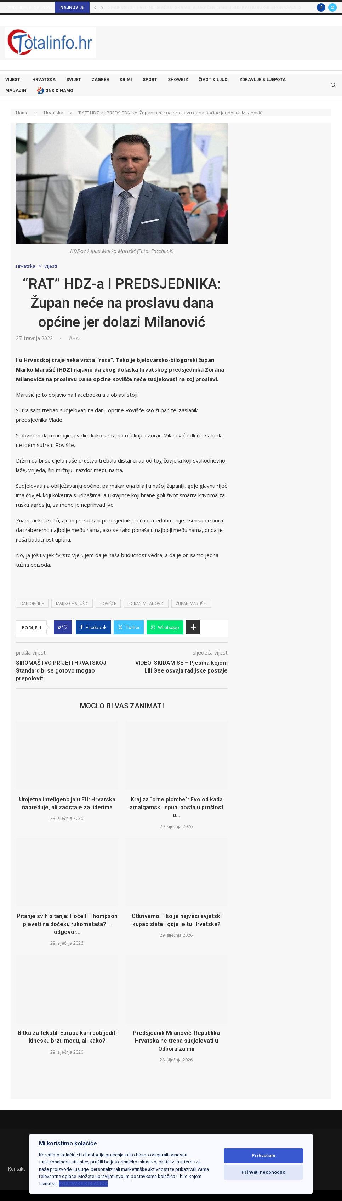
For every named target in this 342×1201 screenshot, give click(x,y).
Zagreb (100, 79)
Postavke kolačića (83, 1183)
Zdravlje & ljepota (262, 79)
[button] (95, 7)
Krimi (126, 79)
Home (22, 112)
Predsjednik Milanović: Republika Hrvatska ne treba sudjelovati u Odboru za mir (176, 1041)
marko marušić (72, 603)
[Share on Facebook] (93, 627)
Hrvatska (44, 79)
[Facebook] (321, 7)
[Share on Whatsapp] (165, 627)
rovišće (108, 603)
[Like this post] (64, 627)
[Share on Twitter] (129, 627)
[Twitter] (332, 7)
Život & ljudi (214, 79)
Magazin (15, 90)
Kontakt (16, 1169)
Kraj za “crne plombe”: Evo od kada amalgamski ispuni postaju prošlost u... (176, 807)
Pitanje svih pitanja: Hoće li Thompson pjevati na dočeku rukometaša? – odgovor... (67, 924)
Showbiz (178, 79)
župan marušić (191, 603)
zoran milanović (146, 603)
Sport (150, 79)
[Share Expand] (193, 627)
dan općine (32, 603)
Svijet (73, 79)
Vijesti (13, 79)
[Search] (333, 85)
